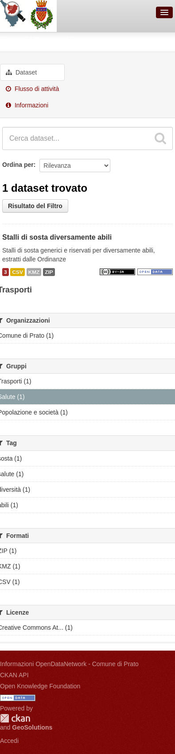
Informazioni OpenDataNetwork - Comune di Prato (69, 663)
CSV (17, 272)
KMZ (34, 272)
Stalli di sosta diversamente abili (57, 237)
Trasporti (53, 40)
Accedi (9, 740)
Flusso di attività (32, 88)
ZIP (49, 272)
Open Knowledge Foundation (40, 686)
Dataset (21, 72)
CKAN (15, 718)
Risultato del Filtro (35, 205)
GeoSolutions (32, 727)
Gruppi (13, 40)
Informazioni (27, 105)
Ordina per (18, 164)
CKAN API (14, 675)
